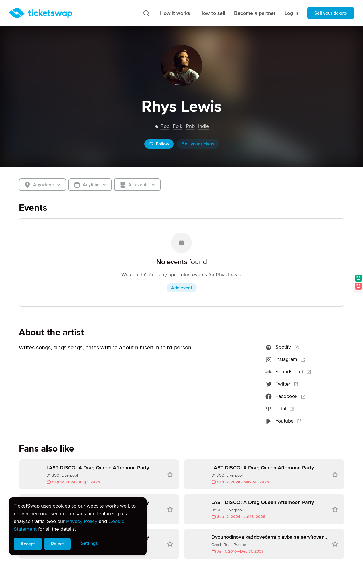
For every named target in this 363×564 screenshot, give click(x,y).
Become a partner (254, 13)
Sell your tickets (330, 13)
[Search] (146, 13)
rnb (190, 126)
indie (203, 126)
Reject (57, 544)
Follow (159, 144)
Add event (181, 288)
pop (165, 126)
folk (177, 126)
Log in (291, 13)
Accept (28, 544)
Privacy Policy (81, 521)
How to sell (212, 13)
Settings (89, 543)
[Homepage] (40, 13)
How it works (175, 13)
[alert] (78, 526)
